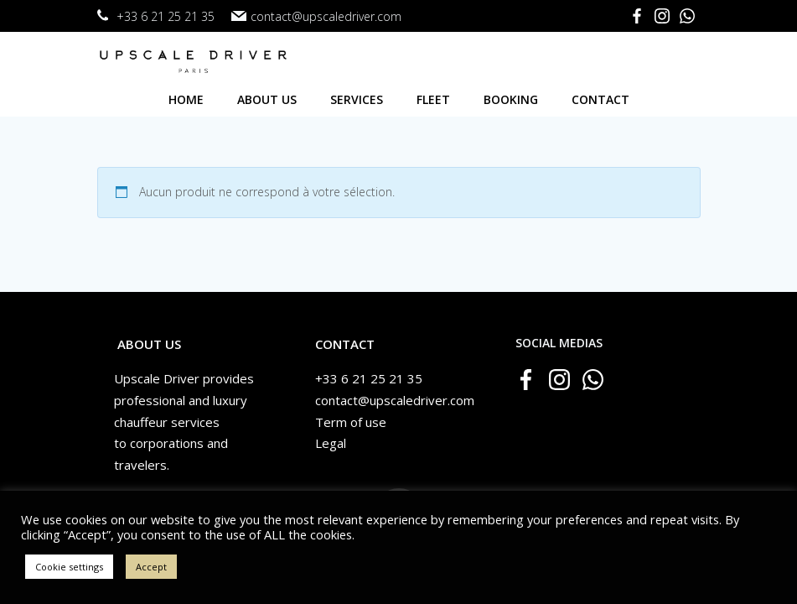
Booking (511, 99)
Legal (330, 443)
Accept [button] (151, 566)
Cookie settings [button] (69, 566)
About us (267, 99)
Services (356, 99)
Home (186, 99)
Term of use (350, 422)
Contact (600, 99)
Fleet (433, 99)
